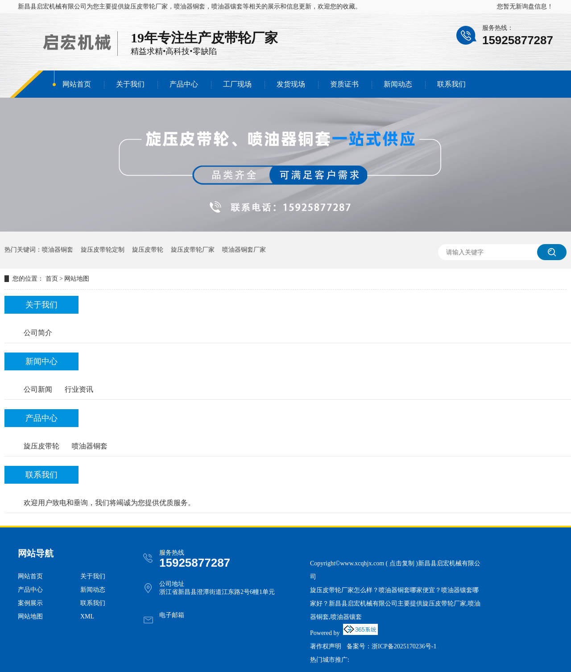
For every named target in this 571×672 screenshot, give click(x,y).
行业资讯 (79, 389)
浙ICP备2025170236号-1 (404, 646)
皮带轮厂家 (244, 37)
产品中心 (184, 84)
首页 (52, 278)
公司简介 (38, 332)
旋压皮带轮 (147, 249)
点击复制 (401, 563)
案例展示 (30, 603)
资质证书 (344, 84)
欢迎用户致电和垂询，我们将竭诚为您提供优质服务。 (109, 502)
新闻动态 (398, 84)
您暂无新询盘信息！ (525, 6)
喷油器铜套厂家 (244, 249)
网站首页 (76, 84)
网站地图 (76, 278)
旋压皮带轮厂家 (146, 6)
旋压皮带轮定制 (102, 249)
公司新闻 (38, 389)
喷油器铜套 (57, 249)
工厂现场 (237, 84)
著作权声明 (325, 646)
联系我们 (451, 84)
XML (87, 616)
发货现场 (291, 84)
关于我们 (130, 84)
